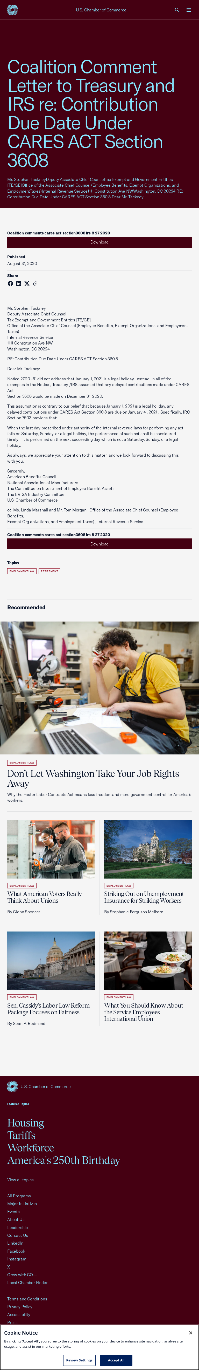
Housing (25, 1123)
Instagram (16, 1258)
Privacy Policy (19, 1306)
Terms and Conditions (27, 1298)
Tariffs (21, 1135)
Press (12, 1322)
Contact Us (17, 1235)
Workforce (30, 1148)
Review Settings (79, 1360)
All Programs (19, 1195)
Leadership (17, 1227)
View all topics (20, 1179)
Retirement (49, 571)
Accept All (116, 1360)
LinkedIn (15, 1243)
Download (99, 242)
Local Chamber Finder (27, 1282)
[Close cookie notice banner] (190, 1333)
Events (13, 1211)
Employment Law (22, 571)
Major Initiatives (22, 1203)
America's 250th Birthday (63, 1160)
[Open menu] (189, 10)
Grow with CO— (22, 1274)
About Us (16, 1219)
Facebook (16, 1251)
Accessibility (18, 1314)
